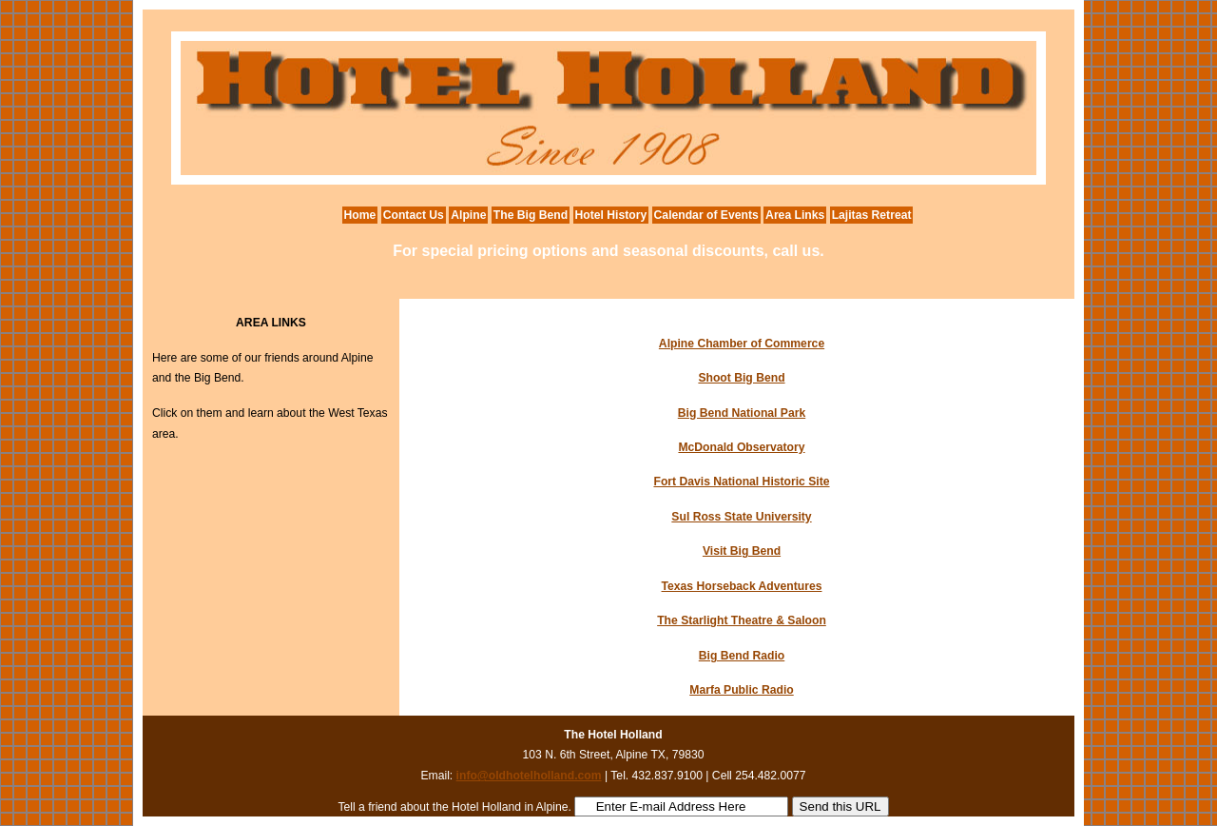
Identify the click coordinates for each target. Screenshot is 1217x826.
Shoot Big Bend (741, 377)
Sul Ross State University (741, 516)
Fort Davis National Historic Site (741, 481)
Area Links (794, 215)
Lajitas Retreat (872, 215)
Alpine (468, 215)
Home (360, 215)
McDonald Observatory (741, 447)
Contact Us (413, 215)
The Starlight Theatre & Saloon (741, 620)
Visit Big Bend (742, 551)
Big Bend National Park (741, 413)
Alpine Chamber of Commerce (741, 343)
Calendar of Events (706, 215)
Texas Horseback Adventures (742, 586)
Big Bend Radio (742, 655)
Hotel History (611, 215)
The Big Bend (530, 215)
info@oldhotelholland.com (529, 775)
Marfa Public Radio (741, 690)
